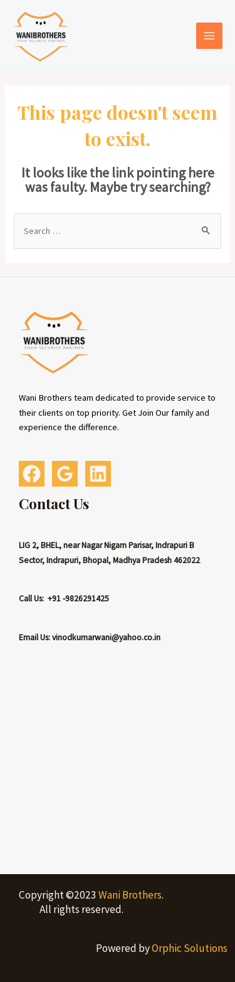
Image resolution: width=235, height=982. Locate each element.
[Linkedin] (98, 474)
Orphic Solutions (189, 948)
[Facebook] (31, 474)
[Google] (65, 474)
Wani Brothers (130, 895)
